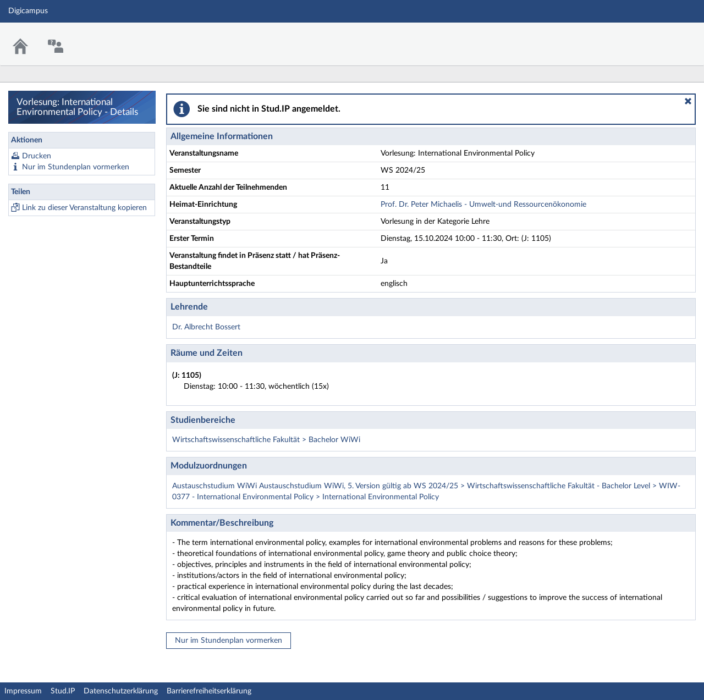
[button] (688, 101)
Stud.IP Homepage (661, 37)
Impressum (23, 691)
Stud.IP (63, 691)
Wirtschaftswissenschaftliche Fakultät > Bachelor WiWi (266, 440)
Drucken (36, 156)
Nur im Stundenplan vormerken (75, 167)
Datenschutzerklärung (121, 691)
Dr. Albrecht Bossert (206, 327)
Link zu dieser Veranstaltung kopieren (84, 208)
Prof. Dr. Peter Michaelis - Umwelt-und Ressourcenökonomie (483, 204)
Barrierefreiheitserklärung (209, 691)
